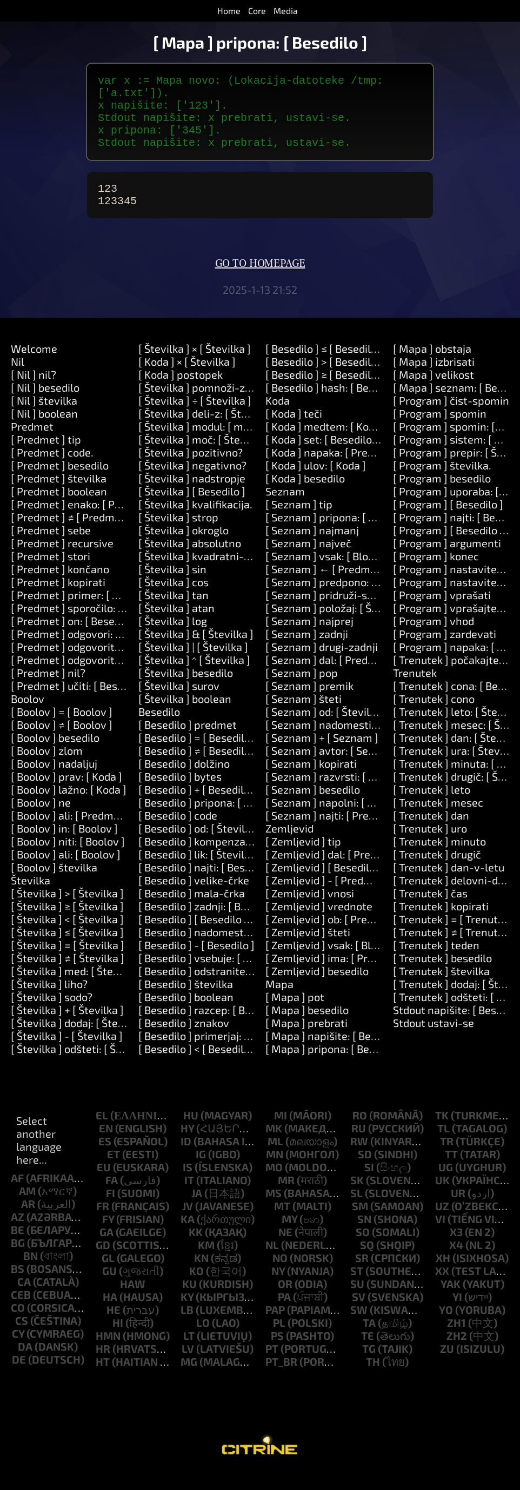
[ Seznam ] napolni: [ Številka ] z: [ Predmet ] (372, 819)
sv (358, 1313)
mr (286, 1197)
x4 (456, 1262)
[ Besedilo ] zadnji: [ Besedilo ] (210, 923)
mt (282, 1223)
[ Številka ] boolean (184, 715)
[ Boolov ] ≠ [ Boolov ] (61, 741)
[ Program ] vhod (433, 638)
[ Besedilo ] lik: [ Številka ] (200, 871)
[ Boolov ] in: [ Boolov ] (64, 845)
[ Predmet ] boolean (59, 508)
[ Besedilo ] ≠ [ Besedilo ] (197, 767)
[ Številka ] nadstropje (191, 495)
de (19, 1376)
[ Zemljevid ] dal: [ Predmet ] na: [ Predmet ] (370, 871)
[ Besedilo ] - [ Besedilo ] (196, 962)
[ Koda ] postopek (180, 391)
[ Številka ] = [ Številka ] (67, 962)
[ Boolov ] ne (41, 819)
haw (132, 1300)
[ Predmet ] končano (60, 586)
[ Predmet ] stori (50, 573)
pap (275, 1326)
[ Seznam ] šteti (303, 715)
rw (359, 1158)
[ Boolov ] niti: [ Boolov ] (68, 858)
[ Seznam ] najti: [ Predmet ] (333, 832)
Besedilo (159, 728)
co (18, 1324)
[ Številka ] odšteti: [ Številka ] (83, 1065)
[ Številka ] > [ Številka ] (67, 910)
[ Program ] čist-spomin (451, 417)
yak (451, 1300)
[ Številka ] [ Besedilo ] (191, 508)
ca (24, 1298)
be (17, 1246)
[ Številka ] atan (176, 625)
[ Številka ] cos (173, 599)
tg (369, 1365)
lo (203, 1339)
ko (196, 1287)
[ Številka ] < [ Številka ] (67, 936)
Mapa (279, 1001)
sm (360, 1223)
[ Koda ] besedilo (305, 495)
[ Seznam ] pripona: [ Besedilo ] (340, 534)
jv (187, 1223)
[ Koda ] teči (293, 430)
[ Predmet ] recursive (62, 560)
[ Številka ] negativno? (192, 482)
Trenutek (415, 689)
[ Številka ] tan (173, 612)
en (106, 1145)
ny (278, 1287)
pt (271, 1365)
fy (108, 1236)
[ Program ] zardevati (444, 651)
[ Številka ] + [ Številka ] (67, 1027)
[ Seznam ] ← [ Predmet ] (325, 586)
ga (106, 1249)
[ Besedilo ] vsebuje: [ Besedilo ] (214, 975)
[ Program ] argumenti (447, 560)
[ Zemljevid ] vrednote (318, 923)
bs (17, 1285)
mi (280, 1132)
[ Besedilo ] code (177, 832)
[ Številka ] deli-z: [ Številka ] (207, 430)
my (289, 1236)
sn (364, 1236)
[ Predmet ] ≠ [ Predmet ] (71, 534)
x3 (456, 1249)
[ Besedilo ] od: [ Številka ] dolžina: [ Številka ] (247, 845)
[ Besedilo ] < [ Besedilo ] (197, 1065)
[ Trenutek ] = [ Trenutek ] (454, 936)
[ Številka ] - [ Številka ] (67, 1052)
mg (189, 1378)
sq (367, 1262)
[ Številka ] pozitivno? (190, 469)
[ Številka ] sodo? (51, 1014)
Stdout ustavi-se (433, 1039)
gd (103, 1262)
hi (117, 1339)
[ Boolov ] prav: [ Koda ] (66, 793)
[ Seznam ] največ (308, 560)
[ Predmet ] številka (58, 495)
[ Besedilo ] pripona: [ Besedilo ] (214, 819)
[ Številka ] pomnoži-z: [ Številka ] (219, 404)
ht (103, 1378)
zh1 (456, 1339)
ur (458, 1210)
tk (442, 1132)
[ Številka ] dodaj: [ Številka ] (79, 1039)
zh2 (456, 1352)
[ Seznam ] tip (298, 521)
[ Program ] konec (436, 573)
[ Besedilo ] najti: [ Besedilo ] (206, 884)
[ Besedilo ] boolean (186, 1014)
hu (190, 1132)
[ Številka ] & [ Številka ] (196, 651)
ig (201, 1171)
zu (447, 1365)
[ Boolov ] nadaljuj (54, 780)
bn (30, 1272)
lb (187, 1326)
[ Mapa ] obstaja (432, 365)
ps (277, 1352)
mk (273, 1145)
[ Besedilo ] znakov (183, 1039)
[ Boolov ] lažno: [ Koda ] (68, 806)
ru (358, 1145)
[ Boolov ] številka (54, 884)
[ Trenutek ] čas (430, 910)
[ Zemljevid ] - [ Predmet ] (327, 897)
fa (111, 1197)
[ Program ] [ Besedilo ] (448, 521)
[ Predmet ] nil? (48, 689)
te (367, 1352)
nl (272, 1262)
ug (445, 1184)
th (373, 1378)
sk (357, 1197)
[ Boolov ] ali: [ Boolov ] (66, 871)
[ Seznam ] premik (309, 702)
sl (356, 1210)
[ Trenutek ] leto (431, 806)
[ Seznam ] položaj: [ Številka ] (338, 625)
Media (286, 10)
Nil (17, 378)
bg (18, 1259)
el (102, 1132)
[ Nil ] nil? (33, 391)
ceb (21, 1311)
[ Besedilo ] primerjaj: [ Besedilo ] (217, 1052)
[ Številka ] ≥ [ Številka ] (67, 923)
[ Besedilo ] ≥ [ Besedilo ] (324, 391)
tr (447, 1158)
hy (187, 1145)
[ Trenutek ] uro (430, 845)
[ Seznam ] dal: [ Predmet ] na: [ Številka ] (364, 676)
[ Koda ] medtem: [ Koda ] (325, 443)
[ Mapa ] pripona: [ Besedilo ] (334, 1065)
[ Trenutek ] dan (431, 832)
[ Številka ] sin (172, 586)
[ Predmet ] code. (52, 469)
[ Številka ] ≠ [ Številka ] (67, 975)
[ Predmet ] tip (46, 456)
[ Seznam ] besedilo (312, 806)
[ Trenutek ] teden (436, 962)
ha (110, 1313)
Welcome (34, 365)
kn (201, 1274)
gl (108, 1274)
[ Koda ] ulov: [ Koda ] (315, 482)
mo (274, 1184)
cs (21, 1337)
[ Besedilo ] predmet (187, 741)
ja (196, 1210)
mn (274, 1171)
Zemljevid (289, 845)
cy (18, 1350)
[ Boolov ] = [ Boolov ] (61, 728)
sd (365, 1171)
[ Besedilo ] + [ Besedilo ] (197, 806)
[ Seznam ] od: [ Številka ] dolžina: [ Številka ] (373, 728)
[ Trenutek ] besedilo (442, 975)
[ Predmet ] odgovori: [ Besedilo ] (90, 651)
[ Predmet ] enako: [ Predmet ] (84, 521)
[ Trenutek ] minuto (439, 858)
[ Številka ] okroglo (183, 547)
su (357, 1300)
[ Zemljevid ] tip (303, 858)
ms (273, 1210)
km (206, 1262)
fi (110, 1210)
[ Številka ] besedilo (185, 689)
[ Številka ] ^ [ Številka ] (194, 676)
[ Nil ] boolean (44, 430)
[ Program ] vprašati (442, 612)
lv (188, 1365)
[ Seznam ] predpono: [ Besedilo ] (345, 599)
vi (440, 1236)
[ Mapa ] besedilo (307, 1027)
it (189, 1197)
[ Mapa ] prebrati (306, 1039)
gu (109, 1287)
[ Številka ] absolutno (189, 560)
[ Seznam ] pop (301, 689)
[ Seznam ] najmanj (312, 547)
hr (103, 1365)
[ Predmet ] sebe (51, 547)
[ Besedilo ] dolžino (184, 780)
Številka (30, 897)
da (25, 1363)
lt (189, 1352)
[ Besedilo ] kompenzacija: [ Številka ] (228, 858)
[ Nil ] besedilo (45, 404)
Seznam (285, 508)
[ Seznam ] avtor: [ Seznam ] (333, 767)
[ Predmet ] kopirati (58, 599)
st (356, 1287)
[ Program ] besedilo (442, 495)
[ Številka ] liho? (49, 1001)
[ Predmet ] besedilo (60, 482)
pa (284, 1313)
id (186, 1158)
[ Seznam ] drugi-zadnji (321, 663)
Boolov (27, 715)
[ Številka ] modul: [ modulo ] (207, 443)
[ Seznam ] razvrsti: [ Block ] (333, 793)
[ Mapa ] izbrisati (434, 378)
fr (102, 1223)
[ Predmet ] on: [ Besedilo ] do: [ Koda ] (102, 638)
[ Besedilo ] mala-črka (191, 910)
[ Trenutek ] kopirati (441, 923)
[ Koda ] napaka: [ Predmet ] (332, 469)
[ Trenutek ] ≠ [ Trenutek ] (454, 949)
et (113, 1171)
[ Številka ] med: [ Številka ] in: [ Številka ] (110, 988)
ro (359, 1132)
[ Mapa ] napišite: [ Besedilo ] (335, 1052)
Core (257, 10)
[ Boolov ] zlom (47, 767)
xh (443, 1274)
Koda (277, 417)
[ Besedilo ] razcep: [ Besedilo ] (212, 1027)
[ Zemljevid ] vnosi (309, 910)
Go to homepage (260, 281)
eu (104, 1184)
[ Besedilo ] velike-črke (193, 897)
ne (285, 1249)
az (17, 1233)
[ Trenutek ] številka (441, 988)
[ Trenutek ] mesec (438, 819)
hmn (108, 1352)
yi (457, 1313)
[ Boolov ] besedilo (55, 754)
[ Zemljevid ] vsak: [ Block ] (329, 962)
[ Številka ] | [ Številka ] (193, 663)
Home (229, 10)
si (369, 1184)
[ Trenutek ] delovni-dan (451, 897)
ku (189, 1300)
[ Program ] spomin (439, 430)
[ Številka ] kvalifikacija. (195, 521)
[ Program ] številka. (442, 482)
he (113, 1326)
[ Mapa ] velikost (433, 391)
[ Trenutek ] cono (434, 715)
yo (446, 1326)
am (27, 1208)
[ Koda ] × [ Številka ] (187, 378)
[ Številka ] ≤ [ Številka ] (67, 949)
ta (369, 1339)
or (285, 1300)
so (363, 1249)
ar (28, 1220)
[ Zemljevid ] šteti (307, 949)
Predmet (32, 443)
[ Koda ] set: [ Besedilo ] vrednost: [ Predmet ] (374, 456)
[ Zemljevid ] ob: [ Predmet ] (332, 936)
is (187, 1184)
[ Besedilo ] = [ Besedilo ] (197, 754)
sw (359, 1326)
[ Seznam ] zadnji (306, 651)
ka (188, 1236)
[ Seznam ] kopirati (311, 780)
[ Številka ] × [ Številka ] (194, 365)
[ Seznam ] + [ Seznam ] (321, 754)
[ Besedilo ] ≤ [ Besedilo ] (324, 365)
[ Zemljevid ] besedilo (317, 988)
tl (443, 1145)
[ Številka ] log (172, 638)
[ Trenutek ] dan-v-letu (448, 884)
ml (275, 1158)
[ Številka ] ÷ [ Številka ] (194, 417)
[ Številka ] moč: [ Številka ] (203, 456)
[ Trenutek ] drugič (437, 871)
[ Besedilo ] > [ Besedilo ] (324, 378)
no (280, 1274)
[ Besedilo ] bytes (180, 793)
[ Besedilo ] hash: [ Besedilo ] (334, 404)
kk (196, 1249)
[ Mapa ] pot (294, 1014)
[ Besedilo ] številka (185, 1001)
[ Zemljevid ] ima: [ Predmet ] (335, 975)
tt (451, 1171)
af (17, 1195)
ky (187, 1313)
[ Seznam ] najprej (309, 638)
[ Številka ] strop (178, 534)
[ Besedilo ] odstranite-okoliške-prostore (238, 988)
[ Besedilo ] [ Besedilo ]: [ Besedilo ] (222, 936)
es (104, 1158)
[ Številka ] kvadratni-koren (205, 573)
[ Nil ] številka (44, 417)
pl (279, 1339)
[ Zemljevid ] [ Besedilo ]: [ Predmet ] (353, 884)
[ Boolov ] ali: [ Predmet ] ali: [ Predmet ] (107, 832)
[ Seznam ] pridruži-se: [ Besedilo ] (348, 612)
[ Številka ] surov (178, 702)
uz (442, 1223)
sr (362, 1274)
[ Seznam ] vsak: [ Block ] (325, 573)
